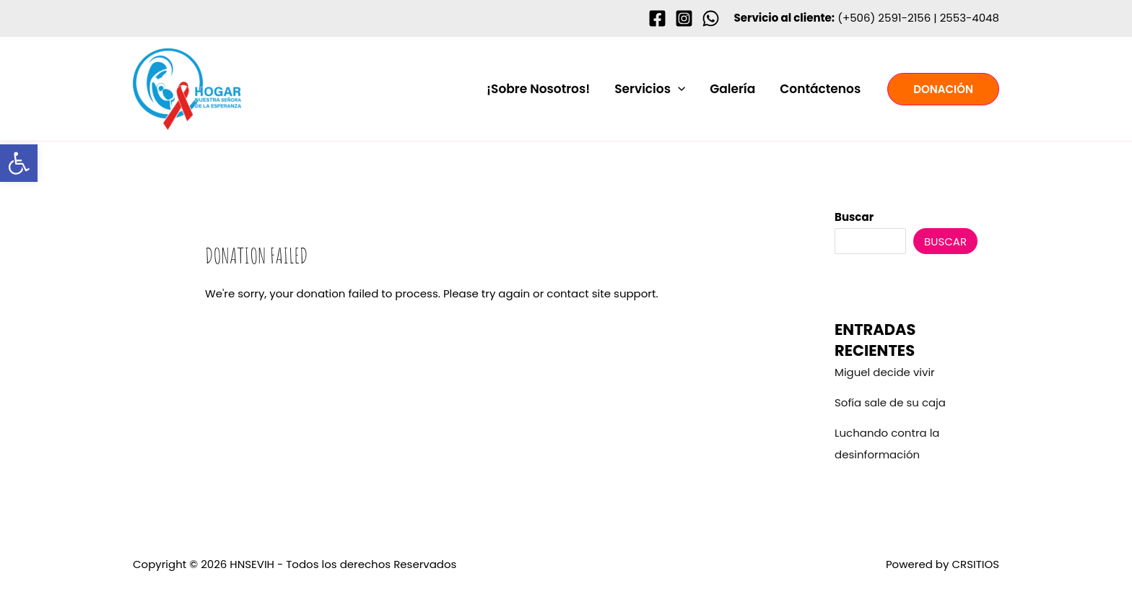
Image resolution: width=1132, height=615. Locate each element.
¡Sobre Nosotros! (538, 88)
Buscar (854, 216)
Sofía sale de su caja (890, 402)
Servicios (649, 88)
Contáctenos (820, 88)
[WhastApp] (711, 18)
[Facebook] (657, 18)
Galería (732, 88)
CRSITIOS (975, 564)
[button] (678, 88)
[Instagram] (684, 18)
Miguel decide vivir (885, 372)
